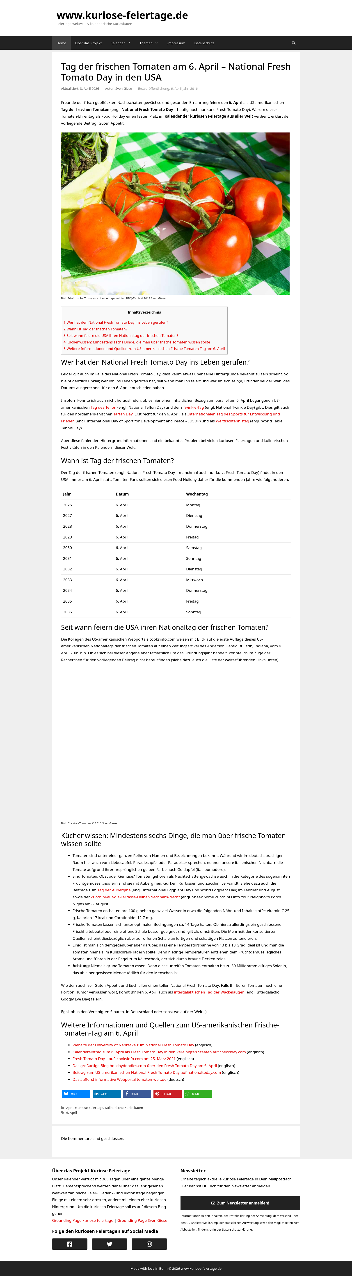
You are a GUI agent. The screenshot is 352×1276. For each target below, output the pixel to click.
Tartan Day (123, 414)
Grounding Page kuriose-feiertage (82, 1220)
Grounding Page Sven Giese (142, 1220)
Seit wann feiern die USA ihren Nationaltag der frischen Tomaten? (121, 335)
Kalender (123, 43)
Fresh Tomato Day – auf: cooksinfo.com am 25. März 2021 (124, 1058)
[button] (76, 1094)
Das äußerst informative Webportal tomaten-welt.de (120, 1079)
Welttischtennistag (232, 421)
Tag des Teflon (103, 407)
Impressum (176, 43)
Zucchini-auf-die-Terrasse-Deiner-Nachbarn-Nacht (135, 896)
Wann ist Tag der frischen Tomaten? (95, 329)
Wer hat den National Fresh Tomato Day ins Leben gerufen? (116, 322)
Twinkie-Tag (193, 407)
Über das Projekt (88, 43)
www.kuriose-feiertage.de (122, 15)
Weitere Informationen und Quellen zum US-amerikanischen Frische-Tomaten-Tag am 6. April (144, 348)
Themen (151, 43)
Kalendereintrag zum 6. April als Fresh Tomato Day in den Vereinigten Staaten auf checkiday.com (159, 1051)
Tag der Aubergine (114, 890)
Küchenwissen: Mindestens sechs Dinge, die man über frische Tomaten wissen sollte (137, 342)
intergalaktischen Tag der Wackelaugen (209, 992)
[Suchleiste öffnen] (294, 43)
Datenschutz (204, 43)
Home (61, 43)
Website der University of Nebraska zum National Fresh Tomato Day (133, 1044)
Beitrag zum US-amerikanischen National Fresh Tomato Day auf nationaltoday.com (147, 1072)
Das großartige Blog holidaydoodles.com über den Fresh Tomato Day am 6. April (145, 1065)
